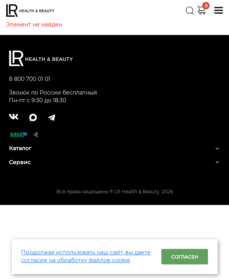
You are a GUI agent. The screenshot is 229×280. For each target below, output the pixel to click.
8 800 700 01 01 (29, 78)
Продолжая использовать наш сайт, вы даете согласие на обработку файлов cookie (86, 256)
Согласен (184, 257)
